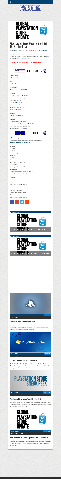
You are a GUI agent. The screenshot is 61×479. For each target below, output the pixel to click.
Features (16, 317)
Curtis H (16, 50)
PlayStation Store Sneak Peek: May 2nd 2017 (25, 399)
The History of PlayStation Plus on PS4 (23, 360)
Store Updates (21, 394)
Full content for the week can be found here (20, 77)
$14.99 (20, 105)
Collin (12, 353)
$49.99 (23, 95)
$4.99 (24, 126)
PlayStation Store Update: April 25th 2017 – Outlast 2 (29, 437)
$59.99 (16, 102)
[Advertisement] (30, 17)
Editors (12, 315)
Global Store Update (42, 50)
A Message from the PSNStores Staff (22, 321)
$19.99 (16, 100)
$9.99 (22, 89)
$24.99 (28, 123)
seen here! (23, 66)
